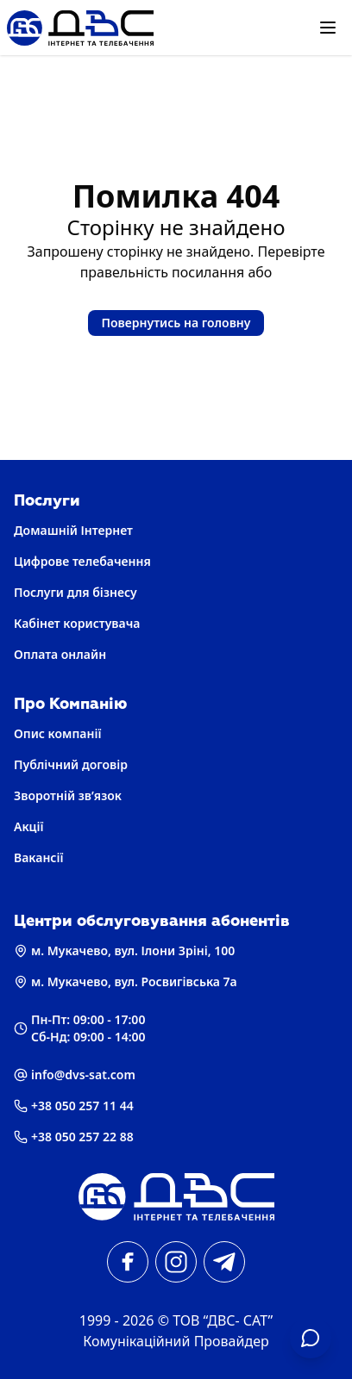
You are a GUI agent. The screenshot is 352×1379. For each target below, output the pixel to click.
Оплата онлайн (60, 654)
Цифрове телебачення (82, 561)
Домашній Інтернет (73, 530)
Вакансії (39, 857)
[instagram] (176, 1262)
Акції (28, 826)
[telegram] (224, 1262)
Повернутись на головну (176, 322)
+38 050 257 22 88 (74, 1136)
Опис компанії (57, 733)
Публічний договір (71, 764)
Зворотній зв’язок (68, 795)
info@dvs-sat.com (74, 1074)
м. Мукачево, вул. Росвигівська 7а (125, 981)
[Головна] (176, 1197)
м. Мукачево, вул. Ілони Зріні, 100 (124, 950)
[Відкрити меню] (328, 27)
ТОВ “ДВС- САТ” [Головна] (223, 1320)
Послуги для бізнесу (75, 592)
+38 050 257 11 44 (74, 1105)
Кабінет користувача (77, 623)
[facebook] (127, 1262)
